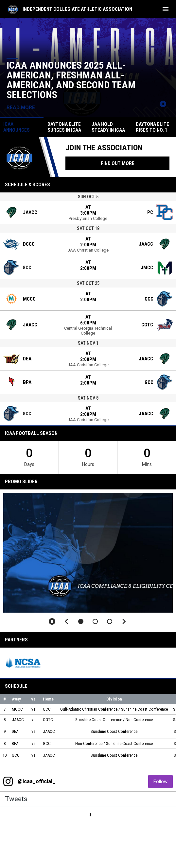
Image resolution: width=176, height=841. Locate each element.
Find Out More (117, 163)
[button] (81, 621)
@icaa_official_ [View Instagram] (36, 781)
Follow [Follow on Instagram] (163, 781)
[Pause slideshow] (52, 621)
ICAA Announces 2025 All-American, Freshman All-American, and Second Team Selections (71, 79)
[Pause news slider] (162, 103)
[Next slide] (124, 621)
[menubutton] (165, 9)
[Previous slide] (66, 621)
